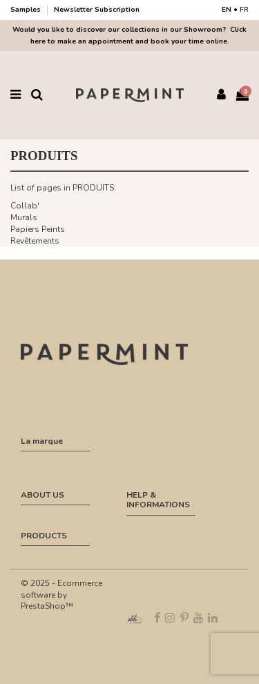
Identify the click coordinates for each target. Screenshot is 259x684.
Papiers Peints (37, 229)
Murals (23, 217)
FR (244, 9)
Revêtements (34, 240)
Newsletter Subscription (97, 9)
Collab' (24, 205)
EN (226, 9)
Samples (26, 9)
